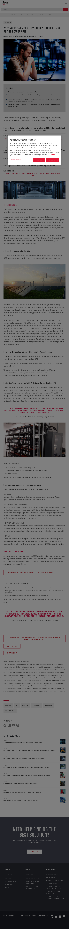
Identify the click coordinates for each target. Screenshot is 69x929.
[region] (34, 150)
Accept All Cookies (52, 160)
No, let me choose (16, 160)
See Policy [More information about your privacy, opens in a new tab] (51, 155)
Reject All (39, 160)
